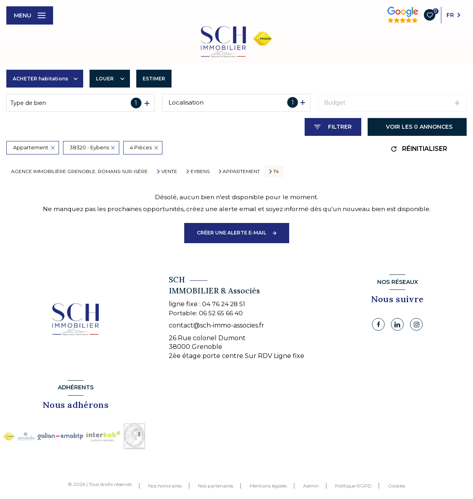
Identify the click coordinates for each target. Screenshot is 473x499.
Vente (169, 171)
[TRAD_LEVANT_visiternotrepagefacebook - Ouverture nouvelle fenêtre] (378, 324)
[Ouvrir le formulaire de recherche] (333, 127)
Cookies (396, 486)
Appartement (241, 171)
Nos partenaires (215, 486)
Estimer (154, 79)
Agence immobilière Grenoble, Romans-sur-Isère (79, 171)
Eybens (200, 171)
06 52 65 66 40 (221, 313)
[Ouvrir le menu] (29, 15)
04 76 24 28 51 (223, 304)
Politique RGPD (353, 486)
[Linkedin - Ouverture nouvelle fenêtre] (397, 324)
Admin (311, 486)
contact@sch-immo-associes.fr (216, 325)
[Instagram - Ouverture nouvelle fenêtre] (416, 324)
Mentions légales (268, 486)
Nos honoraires (165, 486)
